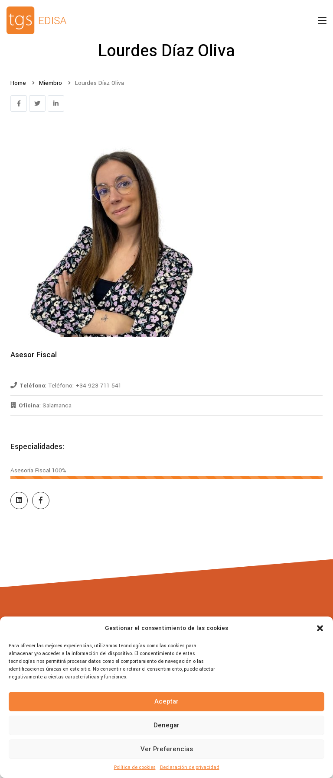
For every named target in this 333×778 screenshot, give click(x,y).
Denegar (166, 725)
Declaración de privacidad (189, 767)
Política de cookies (135, 767)
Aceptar (166, 701)
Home (18, 83)
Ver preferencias (166, 749)
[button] (320, 628)
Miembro (50, 83)
